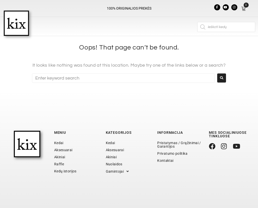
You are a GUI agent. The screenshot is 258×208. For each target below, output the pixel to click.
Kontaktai (165, 161)
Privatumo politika (172, 153)
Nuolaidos (114, 164)
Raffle (59, 164)
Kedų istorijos (65, 171)
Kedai (58, 143)
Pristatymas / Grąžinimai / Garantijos (179, 144)
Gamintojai (119, 171)
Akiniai (59, 157)
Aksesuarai (63, 150)
